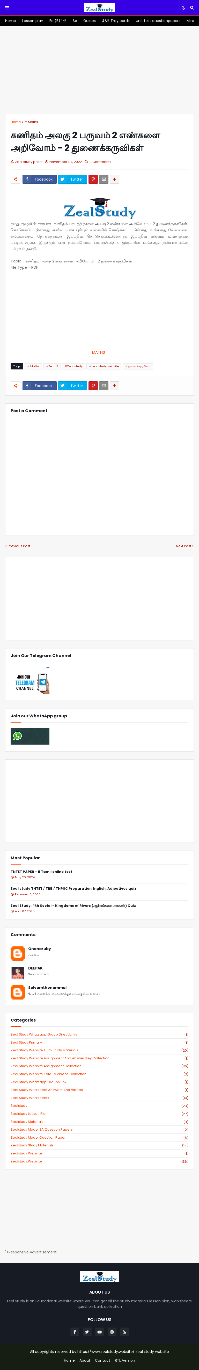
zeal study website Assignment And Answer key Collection (99, 1058)
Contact (102, 1360)
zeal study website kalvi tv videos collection (99, 1074)
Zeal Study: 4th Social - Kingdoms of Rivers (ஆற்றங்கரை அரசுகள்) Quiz (73, 906)
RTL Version (125, 1360)
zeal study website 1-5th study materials (99, 1050)
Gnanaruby (39, 948)
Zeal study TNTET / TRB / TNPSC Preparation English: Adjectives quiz (73, 889)
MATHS (99, 352)
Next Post (183, 546)
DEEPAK (35, 968)
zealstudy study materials (99, 1145)
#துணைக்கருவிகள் (137, 366)
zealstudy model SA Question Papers (99, 1129)
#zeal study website (104, 366)
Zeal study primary (99, 1042)
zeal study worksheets (99, 1098)
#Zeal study (74, 366)
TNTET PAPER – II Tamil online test (41, 872)
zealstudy (99, 1105)
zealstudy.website (99, 1161)
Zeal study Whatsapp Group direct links (99, 1034)
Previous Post (19, 546)
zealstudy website (99, 1153)
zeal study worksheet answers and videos (99, 1090)
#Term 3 (52, 366)
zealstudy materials (99, 1121)
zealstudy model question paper (99, 1137)
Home (16, 121)
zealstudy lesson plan (99, 1113)
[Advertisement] (99, 70)
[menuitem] (10, 21)
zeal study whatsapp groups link (99, 1082)
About (84, 1360)
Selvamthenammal (47, 987)
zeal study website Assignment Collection (99, 1066)
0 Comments (100, 161)
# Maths (31, 121)
